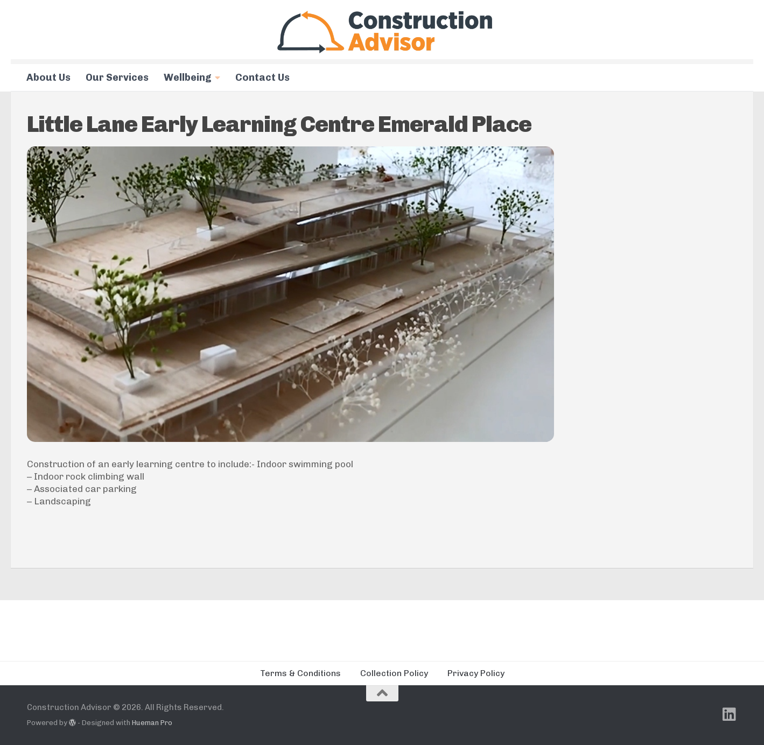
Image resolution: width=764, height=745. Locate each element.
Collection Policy (394, 673)
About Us (48, 77)
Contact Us (262, 77)
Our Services (117, 77)
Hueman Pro (152, 723)
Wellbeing (188, 77)
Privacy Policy (475, 673)
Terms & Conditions (300, 673)
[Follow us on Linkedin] (729, 714)
